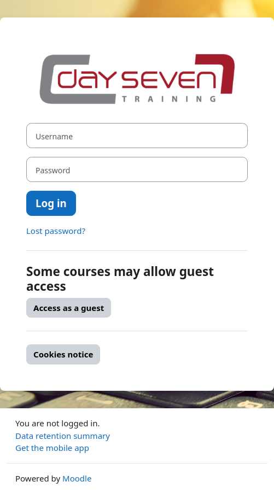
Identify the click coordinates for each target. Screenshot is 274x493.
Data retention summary (62, 435)
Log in (51, 203)
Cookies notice (63, 354)
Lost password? (55, 230)
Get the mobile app (52, 447)
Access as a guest (68, 307)
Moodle (76, 478)
